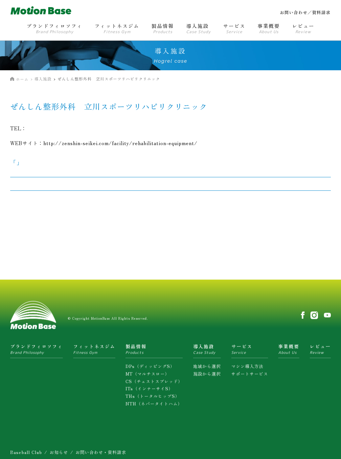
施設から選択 (207, 376)
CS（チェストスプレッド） (154, 384)
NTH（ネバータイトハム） (153, 406)
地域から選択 (207, 368)
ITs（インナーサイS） (149, 391)
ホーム (22, 79)
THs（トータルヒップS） (152, 398)
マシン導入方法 (247, 368)
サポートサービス (249, 376)
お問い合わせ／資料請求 (305, 12)
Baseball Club (26, 454)
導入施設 (43, 78)
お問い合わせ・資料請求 (101, 454)
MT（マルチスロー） (147, 376)
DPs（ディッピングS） (150, 368)
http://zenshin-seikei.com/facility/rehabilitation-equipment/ (120, 143)
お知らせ (59, 454)
